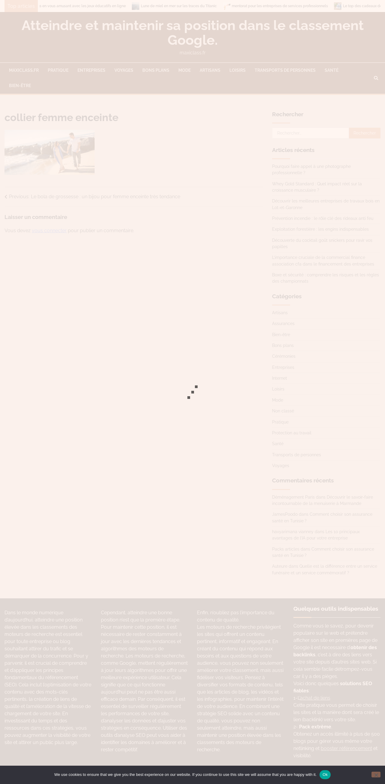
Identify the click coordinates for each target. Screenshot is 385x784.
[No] (375, 774)
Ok (325, 774)
